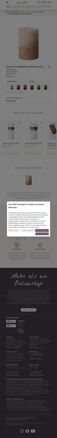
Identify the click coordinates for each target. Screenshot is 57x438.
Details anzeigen (13, 230)
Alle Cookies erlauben (42, 233)
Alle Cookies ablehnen (42, 230)
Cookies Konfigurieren (28, 230)
